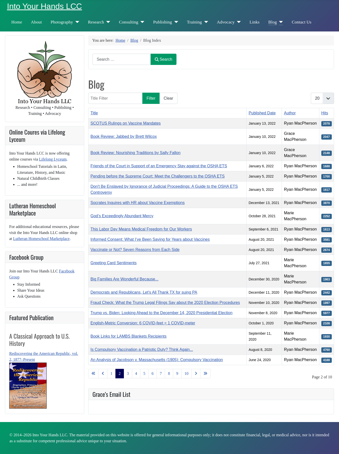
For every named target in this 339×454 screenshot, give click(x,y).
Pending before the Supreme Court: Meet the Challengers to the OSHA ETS (157, 176)
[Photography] (76, 22)
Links (254, 21)
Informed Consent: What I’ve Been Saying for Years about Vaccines (150, 239)
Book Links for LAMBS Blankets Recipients (128, 336)
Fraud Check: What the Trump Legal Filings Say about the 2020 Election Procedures (165, 302)
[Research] (107, 22)
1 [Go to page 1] (111, 373)
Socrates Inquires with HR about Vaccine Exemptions (137, 203)
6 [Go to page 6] (153, 373)
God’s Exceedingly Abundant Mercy (121, 216)
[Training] (205, 22)
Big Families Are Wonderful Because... (124, 279)
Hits (324, 113)
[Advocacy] (238, 22)
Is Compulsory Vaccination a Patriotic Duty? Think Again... (141, 349)
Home (16, 21)
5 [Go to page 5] (144, 373)
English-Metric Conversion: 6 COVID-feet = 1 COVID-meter (142, 323)
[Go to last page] (205, 373)
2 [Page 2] (120, 373)
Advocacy (226, 21)
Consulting (128, 21)
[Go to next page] (195, 373)
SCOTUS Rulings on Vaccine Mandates (125, 123)
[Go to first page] (93, 373)
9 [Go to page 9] (177, 373)
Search (163, 59)
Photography (62, 21)
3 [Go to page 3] (128, 373)
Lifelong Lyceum (53, 159)
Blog (272, 21)
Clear (168, 98)
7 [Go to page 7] (161, 373)
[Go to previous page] (102, 373)
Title (94, 113)
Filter (151, 98)
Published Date (262, 113)
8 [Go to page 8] (169, 373)
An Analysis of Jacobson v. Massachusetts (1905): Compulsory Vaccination (156, 360)
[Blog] (280, 22)
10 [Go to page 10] (186, 373)
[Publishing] (175, 22)
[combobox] (121, 59)
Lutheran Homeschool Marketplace (41, 238)
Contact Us (302, 21)
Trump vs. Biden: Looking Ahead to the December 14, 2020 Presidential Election (161, 313)
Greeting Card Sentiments (113, 263)
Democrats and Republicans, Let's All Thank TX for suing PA (143, 292)
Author (290, 113)
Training (194, 21)
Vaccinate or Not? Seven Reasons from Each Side (134, 249)
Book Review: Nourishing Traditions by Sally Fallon (135, 153)
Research (96, 21)
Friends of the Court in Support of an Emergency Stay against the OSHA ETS (158, 166)
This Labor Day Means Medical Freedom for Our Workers (141, 229)
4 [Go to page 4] (136, 373)
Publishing (162, 21)
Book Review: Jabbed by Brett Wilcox (123, 136)
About (36, 21)
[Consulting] (141, 22)
